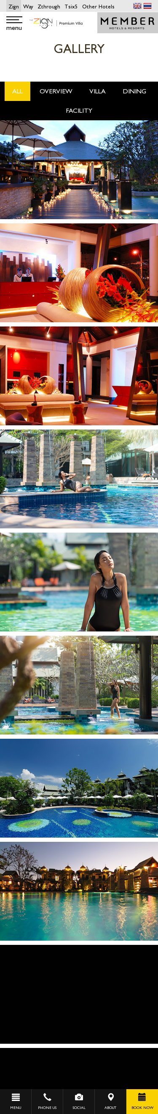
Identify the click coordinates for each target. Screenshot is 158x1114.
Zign (13, 6)
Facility (79, 110)
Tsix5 (71, 6)
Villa (97, 91)
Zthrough (48, 6)
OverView (56, 91)
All (17, 91)
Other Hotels (98, 6)
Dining (134, 91)
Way (28, 6)
